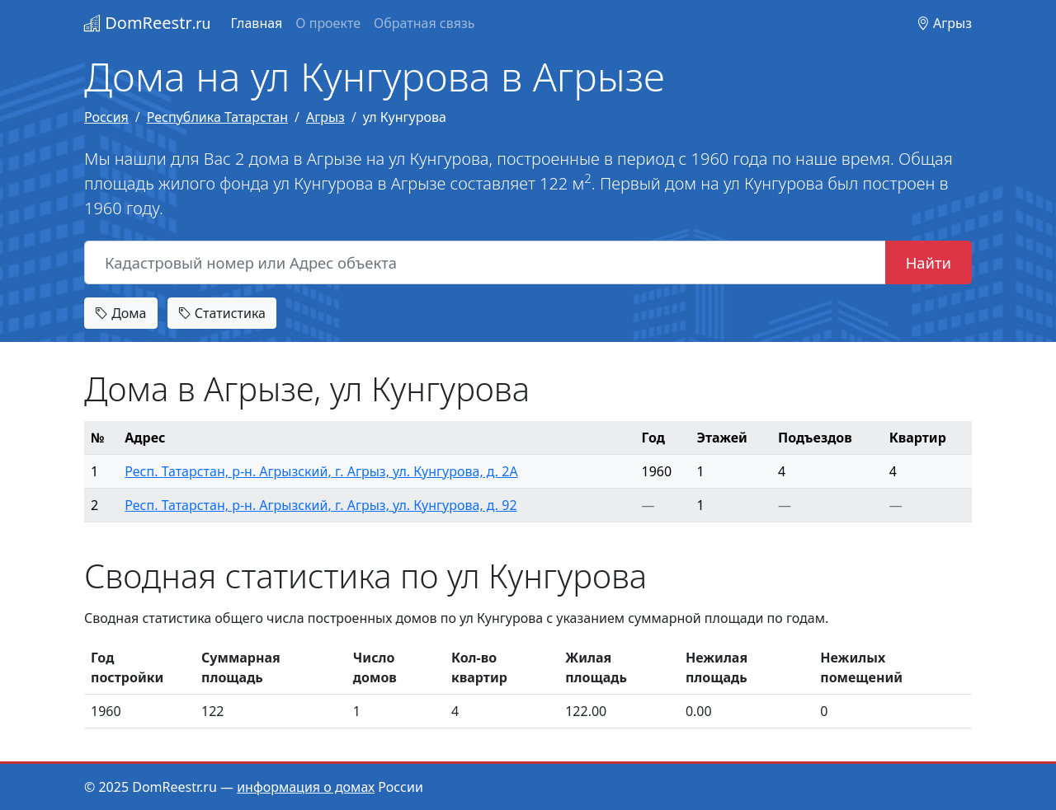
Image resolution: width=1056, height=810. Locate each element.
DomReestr (147, 23)
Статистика (222, 313)
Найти (928, 262)
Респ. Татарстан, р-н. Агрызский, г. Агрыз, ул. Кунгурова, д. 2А (321, 471)
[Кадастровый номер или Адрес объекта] (485, 263)
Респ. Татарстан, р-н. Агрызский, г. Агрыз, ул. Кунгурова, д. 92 (320, 505)
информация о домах (306, 787)
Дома (121, 313)
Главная (256, 23)
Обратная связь (424, 23)
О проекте (328, 23)
